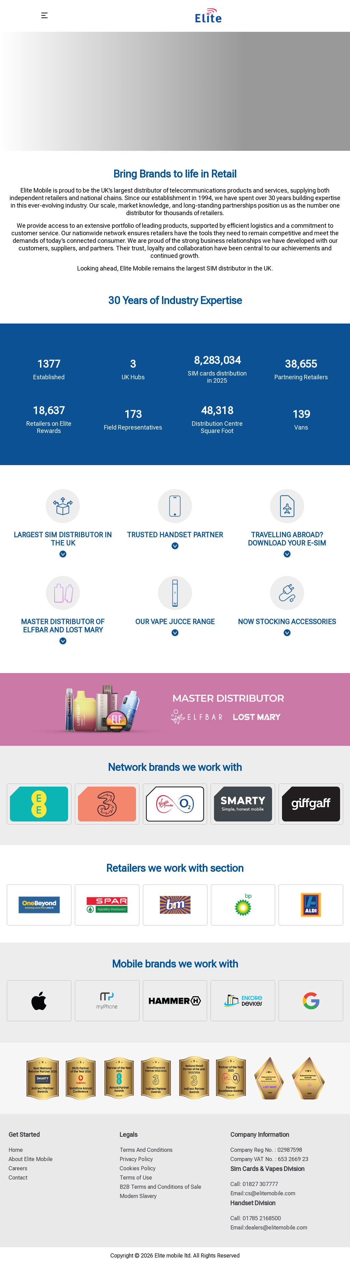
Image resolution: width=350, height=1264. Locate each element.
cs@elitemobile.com (270, 1193)
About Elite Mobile (31, 1159)
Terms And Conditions (146, 1150)
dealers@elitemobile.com (276, 1227)
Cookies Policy (138, 1168)
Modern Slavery (138, 1196)
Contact (18, 1177)
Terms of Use (136, 1177)
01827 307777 (259, 1184)
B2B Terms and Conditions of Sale (160, 1187)
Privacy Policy (136, 1159)
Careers (18, 1168)
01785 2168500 (261, 1218)
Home (16, 1150)
